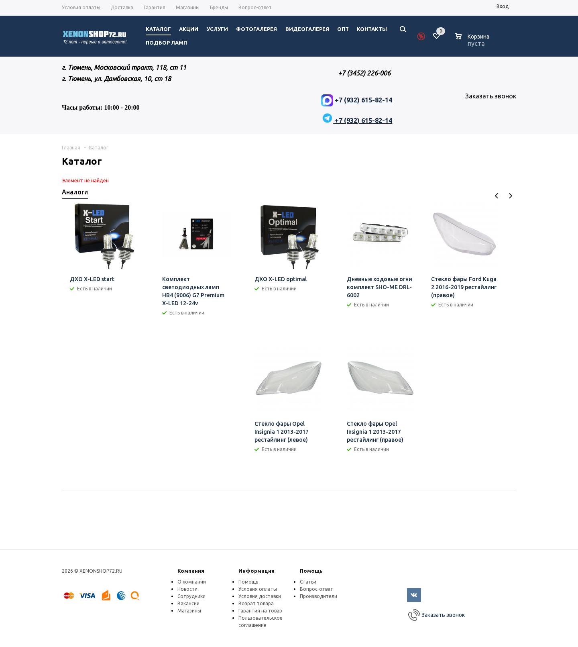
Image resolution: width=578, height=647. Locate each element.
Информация (256, 571)
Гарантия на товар (260, 610)
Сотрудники (191, 596)
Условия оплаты (257, 589)
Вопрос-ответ (316, 589)
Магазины (189, 610)
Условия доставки (259, 596)
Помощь (311, 571)
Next (510, 196)
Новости (187, 589)
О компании (191, 581)
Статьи (308, 581)
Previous (497, 196)
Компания (190, 571)
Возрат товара (256, 603)
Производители (318, 596)
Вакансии (188, 603)
